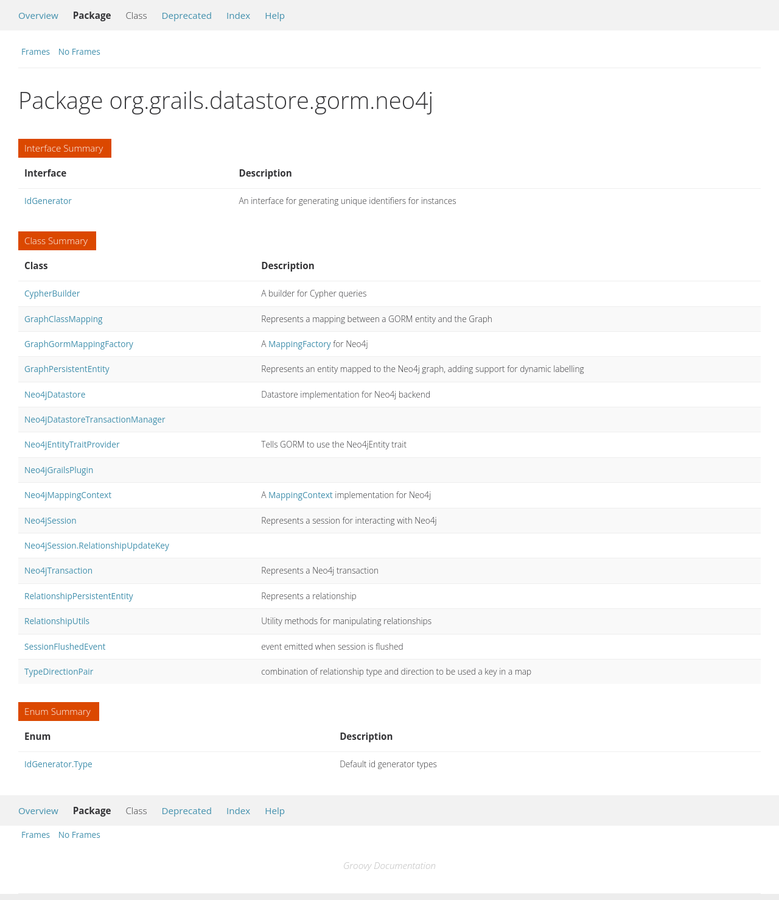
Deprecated (186, 15)
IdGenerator (48, 200)
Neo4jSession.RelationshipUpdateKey (96, 545)
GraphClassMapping (63, 319)
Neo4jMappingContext (67, 495)
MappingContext (300, 495)
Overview (38, 15)
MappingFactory (299, 344)
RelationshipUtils (56, 621)
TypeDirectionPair (58, 671)
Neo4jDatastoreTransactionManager (95, 419)
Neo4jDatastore (54, 394)
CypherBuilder (52, 293)
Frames (35, 51)
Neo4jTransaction (58, 570)
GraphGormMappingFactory (78, 344)
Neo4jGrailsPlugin (58, 470)
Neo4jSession (50, 520)
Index (238, 15)
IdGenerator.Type (58, 764)
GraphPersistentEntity (67, 368)
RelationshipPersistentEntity (78, 596)
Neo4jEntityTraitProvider (71, 444)
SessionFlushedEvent (64, 646)
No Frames (79, 51)
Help (275, 15)
